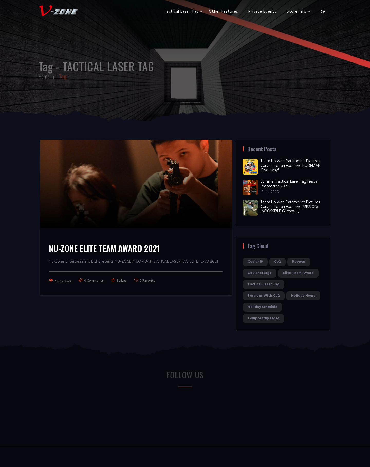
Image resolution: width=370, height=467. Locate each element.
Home (44, 75)
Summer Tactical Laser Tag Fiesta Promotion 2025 (289, 184)
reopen (298, 262)
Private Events (262, 11)
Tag (63, 75)
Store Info (299, 11)
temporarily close (263, 318)
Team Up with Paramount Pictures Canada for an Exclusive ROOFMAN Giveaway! (291, 165)
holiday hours (303, 296)
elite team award (298, 273)
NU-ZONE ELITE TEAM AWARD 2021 (104, 248)
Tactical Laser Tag (183, 11)
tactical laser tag (264, 284)
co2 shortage (260, 273)
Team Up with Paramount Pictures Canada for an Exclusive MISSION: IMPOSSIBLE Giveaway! (290, 207)
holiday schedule (262, 307)
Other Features (223, 11)
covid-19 (255, 262)
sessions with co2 (264, 296)
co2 (277, 262)
